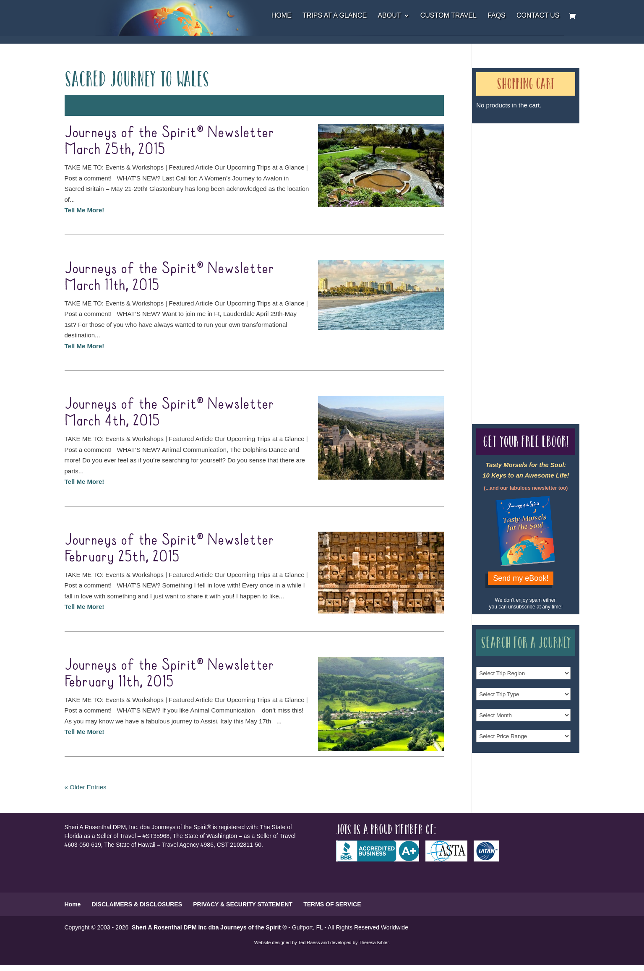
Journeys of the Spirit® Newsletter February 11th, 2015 (169, 673)
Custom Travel (448, 16)
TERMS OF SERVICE (332, 904)
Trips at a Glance (334, 16)
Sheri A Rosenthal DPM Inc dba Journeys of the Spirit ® (209, 927)
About (389, 16)
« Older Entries (86, 787)
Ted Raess (309, 942)
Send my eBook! (520, 578)
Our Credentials (494, 258)
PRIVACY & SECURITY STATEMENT (242, 904)
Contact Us (538, 16)
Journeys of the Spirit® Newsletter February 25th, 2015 (169, 548)
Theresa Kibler (373, 942)
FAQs (497, 16)
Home (281, 16)
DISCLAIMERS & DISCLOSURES (137, 904)
